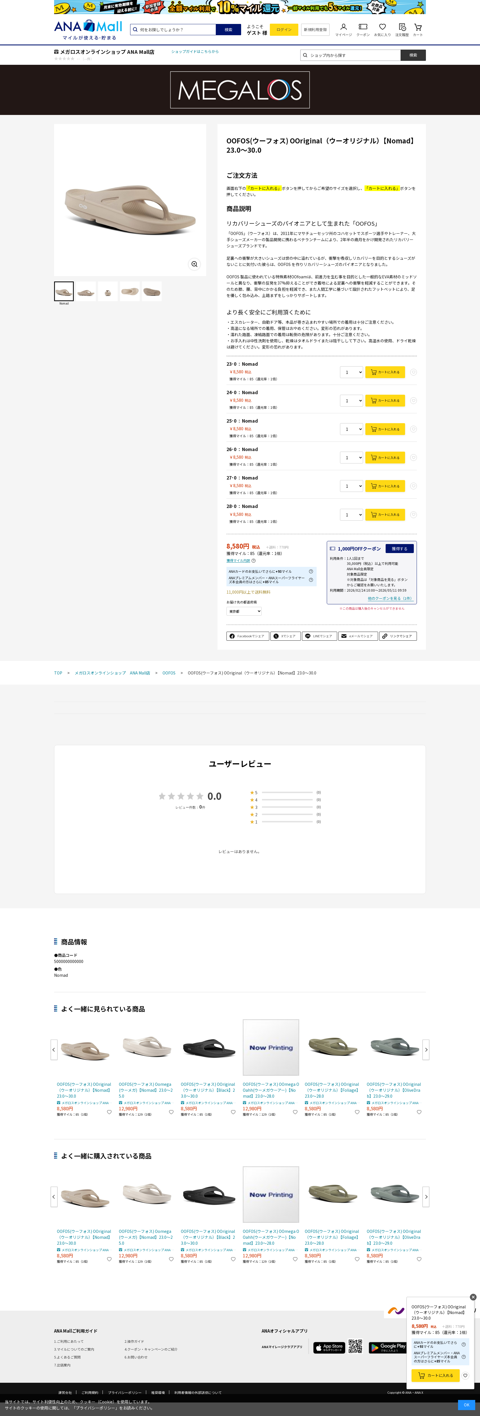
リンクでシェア (401, 636)
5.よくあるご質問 (67, 1357)
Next (426, 1050)
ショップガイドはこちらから (195, 51)
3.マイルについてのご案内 (74, 1349)
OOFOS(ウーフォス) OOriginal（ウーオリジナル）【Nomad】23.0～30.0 (84, 1090)
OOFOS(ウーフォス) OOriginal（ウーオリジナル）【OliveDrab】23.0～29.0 (394, 1090)
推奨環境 (158, 1392)
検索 (228, 29)
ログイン (284, 29)
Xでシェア (288, 636)
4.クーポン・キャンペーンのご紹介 (151, 1349)
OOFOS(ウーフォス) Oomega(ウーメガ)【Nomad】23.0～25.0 (146, 1090)
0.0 (215, 796)
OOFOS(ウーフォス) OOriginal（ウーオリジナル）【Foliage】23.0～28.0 (332, 1090)
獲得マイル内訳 (238, 560)
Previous (54, 1050)
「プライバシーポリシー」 (95, 1408)
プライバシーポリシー (125, 1392)
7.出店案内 (62, 1364)
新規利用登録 (315, 29)
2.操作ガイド (134, 1341)
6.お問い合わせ (136, 1357)
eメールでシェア (361, 636)
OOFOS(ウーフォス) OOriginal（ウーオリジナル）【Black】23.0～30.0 (208, 1090)
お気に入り (382, 34)
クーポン (363, 34)
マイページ (343, 34)
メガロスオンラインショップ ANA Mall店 (107, 51)
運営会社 (65, 1392)
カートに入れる (389, 372)
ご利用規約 (89, 1392)
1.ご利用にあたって (69, 1341)
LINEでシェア (322, 636)
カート (418, 34)
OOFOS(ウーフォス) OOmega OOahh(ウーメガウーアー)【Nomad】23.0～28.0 (271, 1090)
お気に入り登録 (465, 1376)
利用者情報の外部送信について (198, 1392)
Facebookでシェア (250, 636)
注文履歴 (402, 34)
